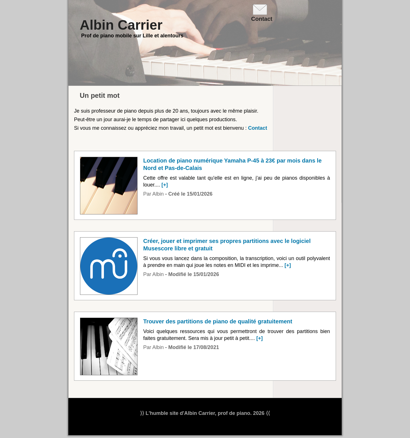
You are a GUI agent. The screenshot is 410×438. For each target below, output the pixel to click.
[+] (164, 185)
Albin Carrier (121, 25)
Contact (257, 128)
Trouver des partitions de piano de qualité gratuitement (217, 321)
